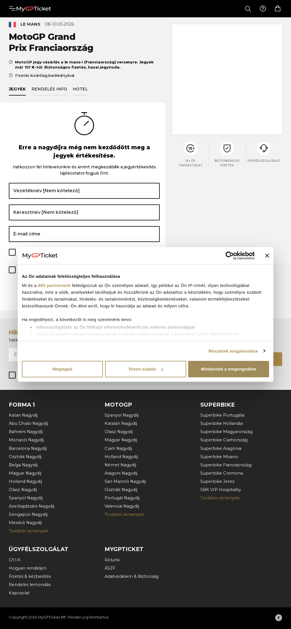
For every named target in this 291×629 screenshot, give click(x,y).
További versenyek (28, 531)
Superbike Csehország (224, 440)
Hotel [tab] (80, 91)
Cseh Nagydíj (118, 448)
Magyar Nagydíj (25, 473)
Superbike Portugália (222, 415)
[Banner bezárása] (267, 256)
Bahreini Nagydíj (26, 431)
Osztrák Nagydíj (25, 456)
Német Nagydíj (120, 464)
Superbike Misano (219, 456)
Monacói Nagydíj (26, 440)
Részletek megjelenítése (233, 351)
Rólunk (112, 559)
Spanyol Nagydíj (26, 497)
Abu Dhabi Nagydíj (28, 423)
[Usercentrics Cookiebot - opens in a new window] (230, 255)
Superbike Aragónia (220, 448)
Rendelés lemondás (30, 584)
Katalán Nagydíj (121, 423)
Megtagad (62, 369)
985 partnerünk (54, 285)
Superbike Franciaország (225, 464)
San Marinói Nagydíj (125, 481)
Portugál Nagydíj (122, 497)
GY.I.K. (15, 559)
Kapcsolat (19, 592)
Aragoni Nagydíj (121, 473)
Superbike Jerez (217, 481)
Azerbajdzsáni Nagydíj (31, 506)
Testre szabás (145, 369)
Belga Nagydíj (23, 464)
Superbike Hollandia (221, 423)
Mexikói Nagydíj (25, 522)
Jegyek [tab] (17, 91)
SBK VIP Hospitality (220, 489)
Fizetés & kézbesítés (30, 576)
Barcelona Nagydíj (28, 448)
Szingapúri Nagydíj (28, 514)
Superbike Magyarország (226, 431)
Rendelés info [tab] (49, 91)
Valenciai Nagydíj (122, 506)
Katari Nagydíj (23, 415)
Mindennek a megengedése (228, 369)
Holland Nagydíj (25, 481)
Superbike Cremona (221, 473)
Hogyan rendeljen (27, 568)
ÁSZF (110, 568)
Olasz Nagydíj (23, 489)
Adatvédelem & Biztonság (132, 576)
